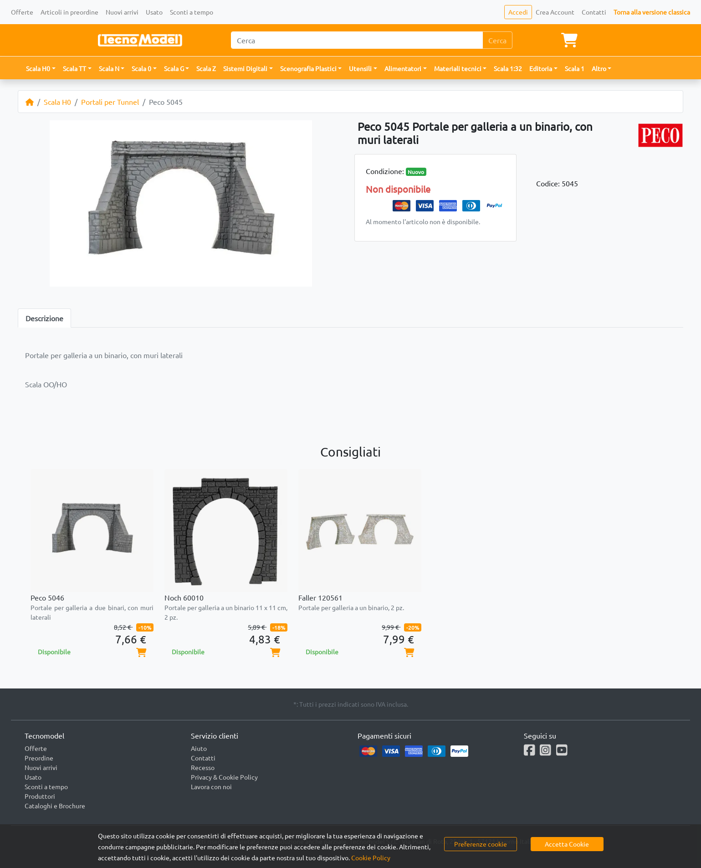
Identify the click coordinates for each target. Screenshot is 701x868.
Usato (154, 12)
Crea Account (555, 12)
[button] (40, 68)
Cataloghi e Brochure (55, 805)
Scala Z (206, 68)
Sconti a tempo (191, 12)
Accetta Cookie (567, 844)
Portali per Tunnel (110, 101)
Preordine (39, 758)
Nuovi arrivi (122, 12)
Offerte (22, 12)
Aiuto (199, 748)
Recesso (203, 767)
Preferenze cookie (480, 844)
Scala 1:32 (508, 68)
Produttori (40, 796)
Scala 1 (574, 68)
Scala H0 (57, 101)
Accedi (518, 12)
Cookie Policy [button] (370, 857)
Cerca (497, 40)
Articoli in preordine (69, 12)
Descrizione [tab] (44, 318)
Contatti (594, 12)
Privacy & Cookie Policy (224, 777)
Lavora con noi (211, 786)
